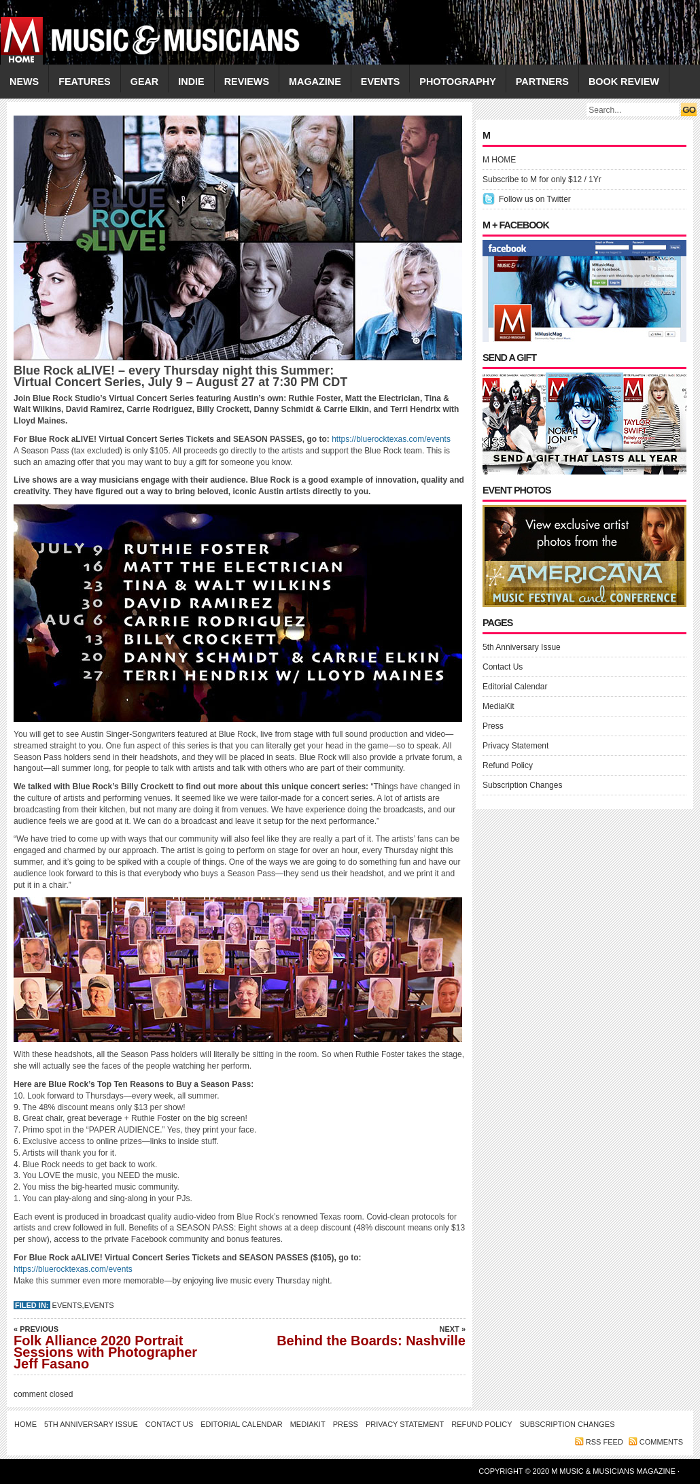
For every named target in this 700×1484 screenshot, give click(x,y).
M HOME (499, 160)
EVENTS (380, 81)
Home (25, 1424)
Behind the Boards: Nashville (370, 1336)
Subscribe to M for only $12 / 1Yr (542, 179)
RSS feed (604, 1442)
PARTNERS (542, 81)
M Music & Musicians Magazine (614, 1471)
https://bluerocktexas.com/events (391, 439)
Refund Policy (508, 765)
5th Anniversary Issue (522, 647)
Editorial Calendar (515, 686)
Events (67, 1305)
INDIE (191, 81)
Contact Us (503, 667)
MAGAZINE (315, 81)
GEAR (144, 81)
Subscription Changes (522, 785)
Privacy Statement (515, 745)
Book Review (624, 81)
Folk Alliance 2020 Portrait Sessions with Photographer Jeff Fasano (109, 1347)
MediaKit (498, 706)
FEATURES (84, 81)
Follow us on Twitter (535, 199)
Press (493, 726)
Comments (661, 1442)
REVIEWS (246, 81)
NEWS (24, 81)
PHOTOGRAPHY (457, 81)
